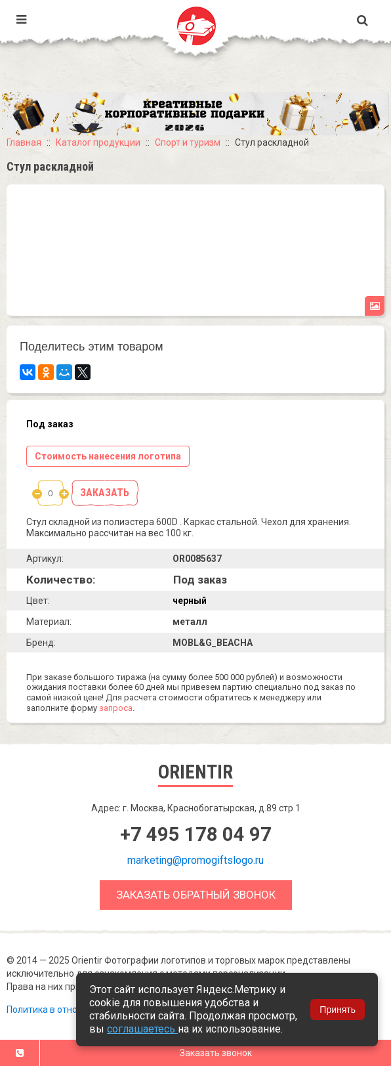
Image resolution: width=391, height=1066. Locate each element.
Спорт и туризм (187, 142)
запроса (116, 708)
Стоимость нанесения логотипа (108, 456)
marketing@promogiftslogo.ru (195, 860)
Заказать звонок (216, 1053)
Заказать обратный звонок (196, 894)
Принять (337, 1009)
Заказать (104, 492)
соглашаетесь (142, 1029)
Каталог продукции (98, 142)
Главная (24, 142)
